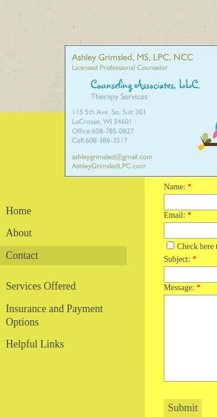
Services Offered (41, 286)
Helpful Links (35, 344)
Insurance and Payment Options (54, 315)
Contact (22, 255)
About (19, 233)
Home (18, 211)
